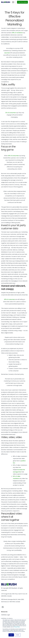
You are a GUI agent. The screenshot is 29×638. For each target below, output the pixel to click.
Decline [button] (17, 634)
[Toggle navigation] (13, 2)
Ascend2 (7, 53)
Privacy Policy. (17, 627)
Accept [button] (11, 634)
